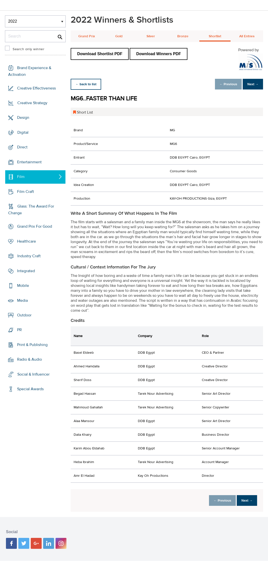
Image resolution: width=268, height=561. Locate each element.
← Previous (224, 84)
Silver (151, 36)
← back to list (87, 84)
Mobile (23, 285)
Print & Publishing (32, 344)
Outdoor (24, 315)
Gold (118, 36)
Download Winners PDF (158, 54)
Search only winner (28, 49)
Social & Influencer (33, 374)
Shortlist (215, 36)
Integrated (26, 270)
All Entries (247, 36)
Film (21, 176)
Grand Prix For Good (34, 226)
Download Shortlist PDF (99, 54)
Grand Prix (86, 36)
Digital (23, 132)
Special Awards (30, 389)
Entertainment (29, 162)
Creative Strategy (32, 102)
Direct (22, 147)
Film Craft (25, 191)
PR (19, 329)
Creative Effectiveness (36, 88)
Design (23, 117)
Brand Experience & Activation (29, 71)
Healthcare (26, 241)
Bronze (182, 36)
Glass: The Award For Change (31, 210)
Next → (251, 84)
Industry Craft (29, 256)
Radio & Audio (29, 359)
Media (22, 300)
